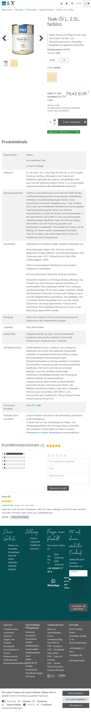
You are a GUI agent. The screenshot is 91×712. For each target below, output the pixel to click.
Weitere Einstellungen (12, 708)
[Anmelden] (67, 3)
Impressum (43, 695)
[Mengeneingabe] (50, 122)
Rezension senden (58, 488)
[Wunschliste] (79, 3)
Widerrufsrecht (11, 656)
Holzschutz (18, 10)
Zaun (27, 656)
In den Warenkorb (74, 122)
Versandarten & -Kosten (12, 651)
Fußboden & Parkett (31, 664)
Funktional (46, 704)
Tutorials (8, 636)
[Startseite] (7, 10)
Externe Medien (14, 704)
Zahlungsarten (10, 659)
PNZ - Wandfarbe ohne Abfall (55, 651)
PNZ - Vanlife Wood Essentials (55, 665)
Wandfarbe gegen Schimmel (34, 675)
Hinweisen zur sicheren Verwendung (43, 432)
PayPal (31, 704)
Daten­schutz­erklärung (19, 695)
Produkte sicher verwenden (11, 631)
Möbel (28, 659)
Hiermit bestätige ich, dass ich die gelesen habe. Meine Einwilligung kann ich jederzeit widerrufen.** (79, 589)
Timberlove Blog (55, 639)
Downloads (9, 646)
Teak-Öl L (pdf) (33, 405)
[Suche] (72, 3)
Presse (50, 636)
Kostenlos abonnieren (79, 607)
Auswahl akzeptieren (76, 699)
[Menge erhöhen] (54, 120)
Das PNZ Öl (53, 642)
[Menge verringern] (54, 124)
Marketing (42, 701)
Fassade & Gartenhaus (31, 637)
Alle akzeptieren (75, 693)
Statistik (26, 701)
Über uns (51, 629)
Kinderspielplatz (32, 652)
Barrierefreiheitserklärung (15, 663)
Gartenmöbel (31, 649)
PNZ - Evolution (54, 646)
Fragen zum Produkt (9, 641)
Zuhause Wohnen (55, 670)
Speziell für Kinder (46, 10)
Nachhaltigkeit (54, 632)
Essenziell (11, 701)
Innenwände (31, 669)
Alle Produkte (31, 10)
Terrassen (30, 632)
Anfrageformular (77, 660)
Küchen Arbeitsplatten (32, 644)
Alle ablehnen (76, 705)
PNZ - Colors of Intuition (54, 658)
